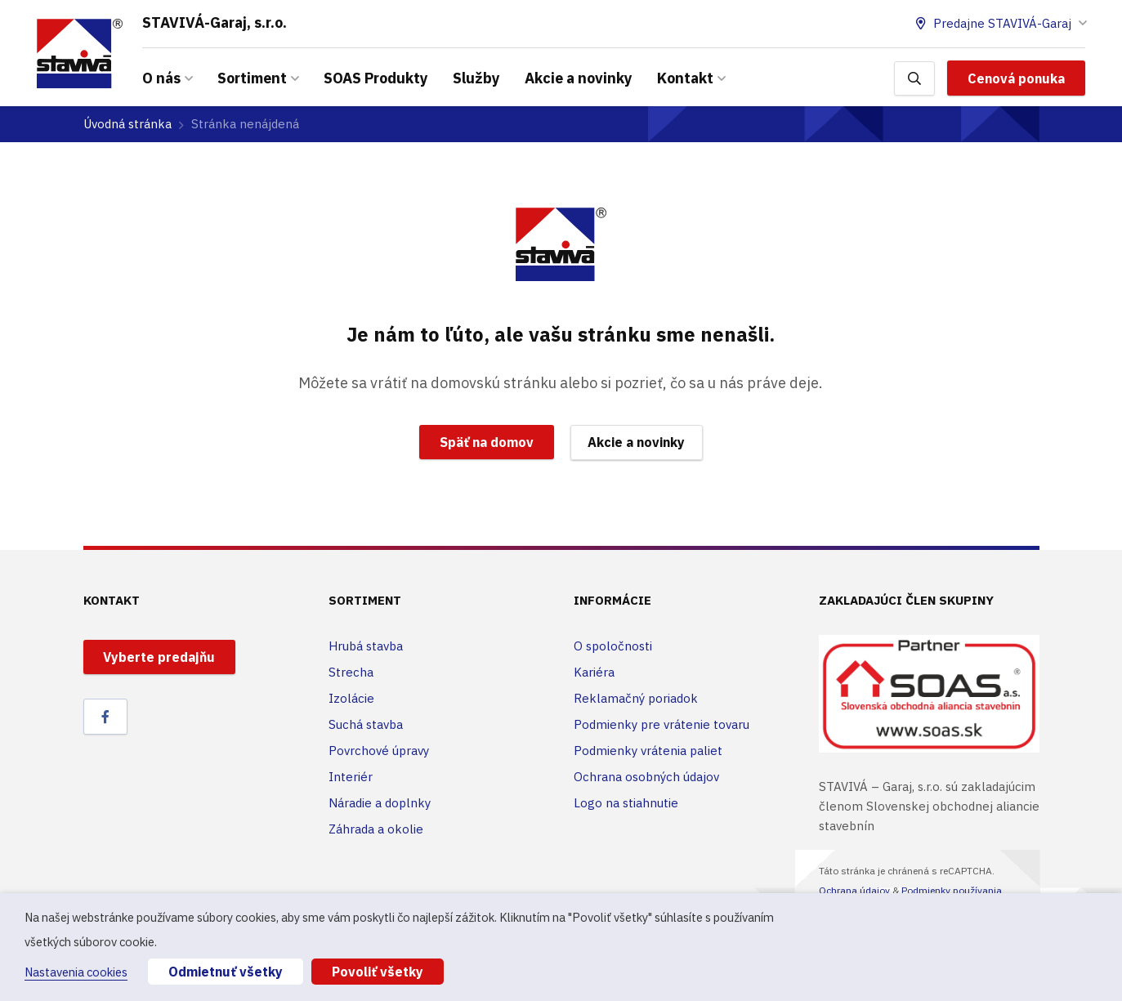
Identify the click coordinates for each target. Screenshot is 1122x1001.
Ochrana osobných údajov (646, 776)
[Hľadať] (914, 78)
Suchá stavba (366, 724)
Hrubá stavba (366, 646)
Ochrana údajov (854, 890)
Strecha (351, 672)
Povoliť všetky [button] (377, 971)
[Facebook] (105, 717)
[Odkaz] (80, 53)
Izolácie (351, 698)
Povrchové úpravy (379, 750)
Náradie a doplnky (380, 803)
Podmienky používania (951, 890)
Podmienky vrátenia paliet (648, 750)
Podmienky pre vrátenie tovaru (661, 724)
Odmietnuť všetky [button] (225, 971)
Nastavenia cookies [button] (76, 972)
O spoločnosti (613, 646)
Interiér (351, 776)
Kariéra (594, 672)
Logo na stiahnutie (626, 803)
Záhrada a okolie (376, 829)
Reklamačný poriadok (636, 698)
